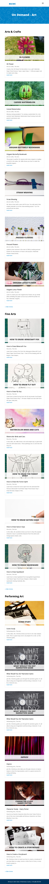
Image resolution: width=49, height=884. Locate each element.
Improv (9, 764)
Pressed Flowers (12, 244)
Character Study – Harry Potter (18, 809)
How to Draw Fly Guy (14, 391)
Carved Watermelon (14, 109)
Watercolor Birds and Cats (16, 437)
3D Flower (10, 64)
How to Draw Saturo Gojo (16, 527)
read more (9, 75)
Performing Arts (11, 631)
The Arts (16, 66)
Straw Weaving (12, 199)
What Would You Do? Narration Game (20, 674)
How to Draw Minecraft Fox (16, 346)
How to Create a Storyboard (17, 854)
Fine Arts (9, 349)
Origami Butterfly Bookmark (17, 154)
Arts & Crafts (10, 66)
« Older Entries (9, 307)
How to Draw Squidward (15, 572)
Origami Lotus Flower (14, 290)
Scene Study (11, 629)
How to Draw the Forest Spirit (17, 482)
